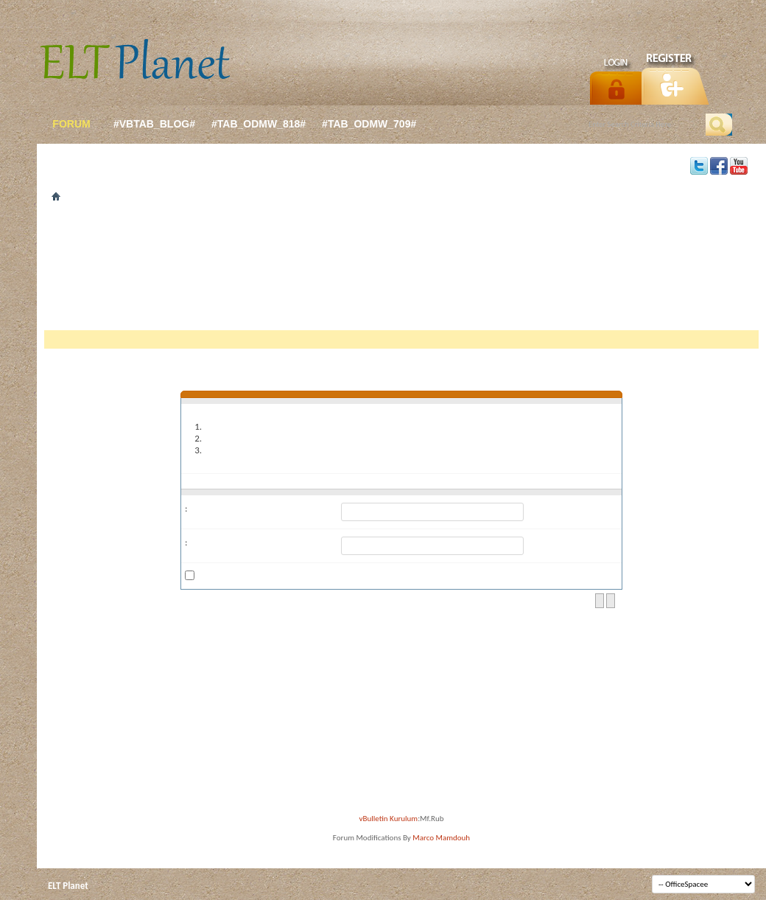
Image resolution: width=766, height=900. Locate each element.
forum (71, 124)
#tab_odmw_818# (258, 124)
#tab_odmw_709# (369, 124)
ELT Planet (68, 885)
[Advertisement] (401, 271)
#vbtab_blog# (154, 124)
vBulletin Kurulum (388, 818)
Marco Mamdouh (441, 838)
